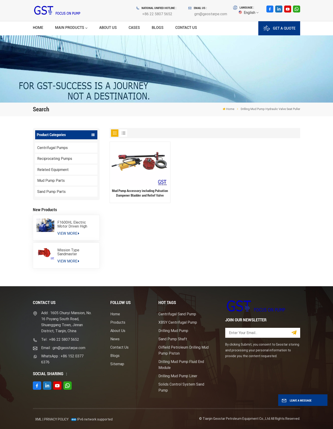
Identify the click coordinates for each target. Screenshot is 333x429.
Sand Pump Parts (51, 191)
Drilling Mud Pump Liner (177, 376)
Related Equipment (53, 169)
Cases (134, 27)
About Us (108, 27)
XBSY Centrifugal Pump (177, 322)
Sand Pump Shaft (172, 339)
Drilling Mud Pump (173, 331)
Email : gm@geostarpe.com (63, 348)
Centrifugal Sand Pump (177, 314)
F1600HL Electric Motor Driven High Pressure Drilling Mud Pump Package (74, 224)
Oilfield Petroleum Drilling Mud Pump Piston (183, 350)
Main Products (69, 27)
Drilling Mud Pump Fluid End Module (181, 364)
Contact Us (186, 27)
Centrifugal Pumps (52, 148)
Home (38, 27)
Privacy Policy (56, 419)
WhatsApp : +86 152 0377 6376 (62, 359)
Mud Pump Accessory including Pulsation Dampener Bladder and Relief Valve (140, 193)
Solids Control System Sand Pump (181, 387)
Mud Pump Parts (51, 180)
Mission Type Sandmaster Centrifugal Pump (71, 252)
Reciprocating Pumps (54, 158)
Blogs (157, 27)
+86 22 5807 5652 (157, 14)
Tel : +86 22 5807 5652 (60, 339)
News (115, 339)
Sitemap (117, 364)
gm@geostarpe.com (210, 14)
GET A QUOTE (279, 28)
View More (68, 233)
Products (117, 322)
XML (38, 419)
